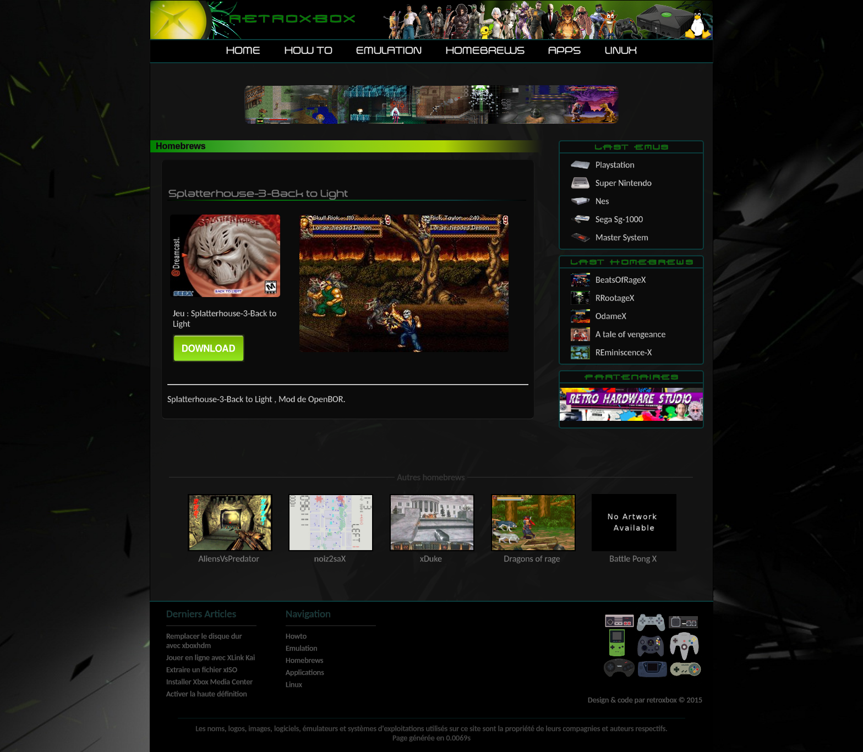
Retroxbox (291, 19)
